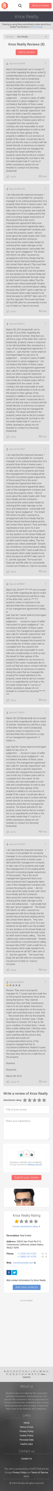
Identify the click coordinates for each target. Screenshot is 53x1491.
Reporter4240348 (15, 63)
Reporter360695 (15, 982)
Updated (26, 1377)
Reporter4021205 (15, 189)
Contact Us (26, 1458)
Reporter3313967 (15, 449)
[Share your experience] (26, 1128)
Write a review (40, 5)
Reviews (10, 37)
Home (27, 1422)
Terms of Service (39, 1472)
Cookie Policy (26, 1435)
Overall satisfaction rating (27, 1226)
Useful (11, 176)
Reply (43, 176)
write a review (37, 27)
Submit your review (26, 1177)
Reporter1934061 (15, 712)
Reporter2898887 (15, 584)
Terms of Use (26, 1427)
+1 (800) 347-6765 (27, 1256)
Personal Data (26, 1439)
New (43, 1374)
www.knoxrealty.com (23, 1262)
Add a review (27, 52)
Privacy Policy (27, 1431)
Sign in (25, 6)
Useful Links (26, 1444)
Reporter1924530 (15, 844)
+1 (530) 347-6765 (27, 1253)
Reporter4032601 (15, 324)
